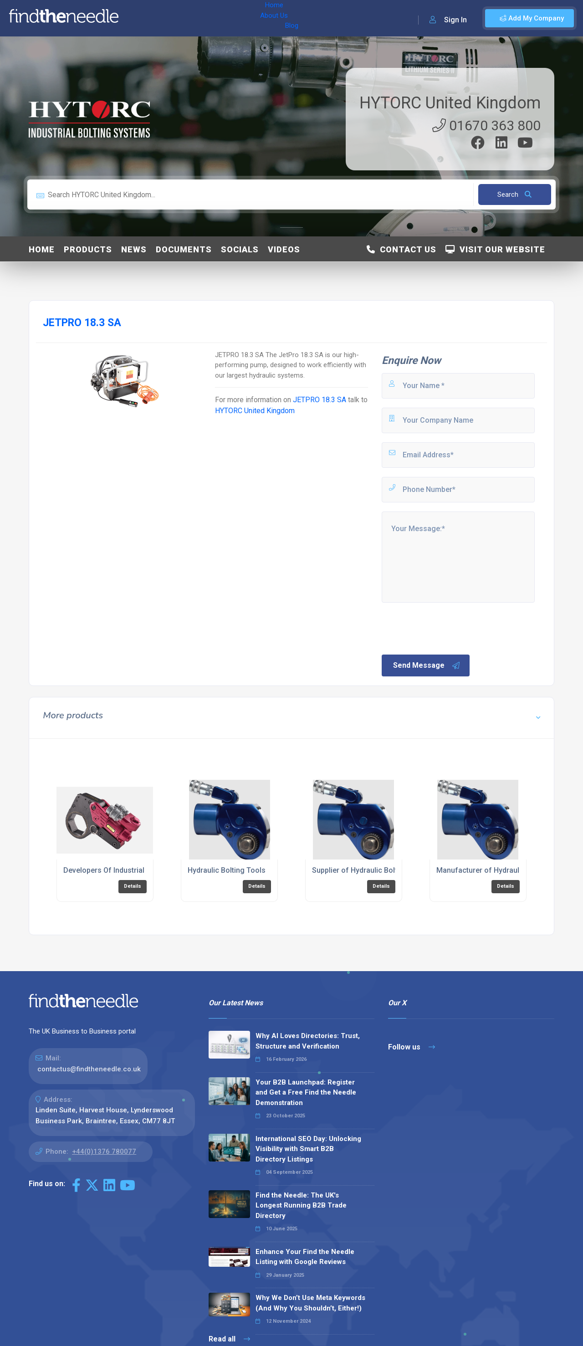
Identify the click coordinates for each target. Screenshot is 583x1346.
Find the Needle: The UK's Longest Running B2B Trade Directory (301, 1205)
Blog (204, 18)
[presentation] (449, 627)
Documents (184, 249)
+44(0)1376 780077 (104, 1151)
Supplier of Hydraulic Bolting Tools (370, 870)
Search (514, 194)
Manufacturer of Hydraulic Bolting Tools (504, 870)
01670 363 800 (486, 125)
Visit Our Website (495, 249)
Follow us (411, 1047)
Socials (240, 249)
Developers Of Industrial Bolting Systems (132, 870)
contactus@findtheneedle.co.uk (89, 1069)
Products (88, 249)
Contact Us (401, 249)
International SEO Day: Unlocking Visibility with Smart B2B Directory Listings (308, 1149)
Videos (284, 249)
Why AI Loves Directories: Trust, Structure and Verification (308, 1041)
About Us (172, 18)
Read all (229, 1339)
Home (138, 18)
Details (132, 886)
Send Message (426, 665)
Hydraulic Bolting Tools (227, 870)
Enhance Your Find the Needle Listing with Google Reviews (305, 1257)
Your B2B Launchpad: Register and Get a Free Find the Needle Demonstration (306, 1092)
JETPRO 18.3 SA (319, 399)
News (134, 249)
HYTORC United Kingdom (450, 103)
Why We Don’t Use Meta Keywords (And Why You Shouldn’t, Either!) (310, 1303)
